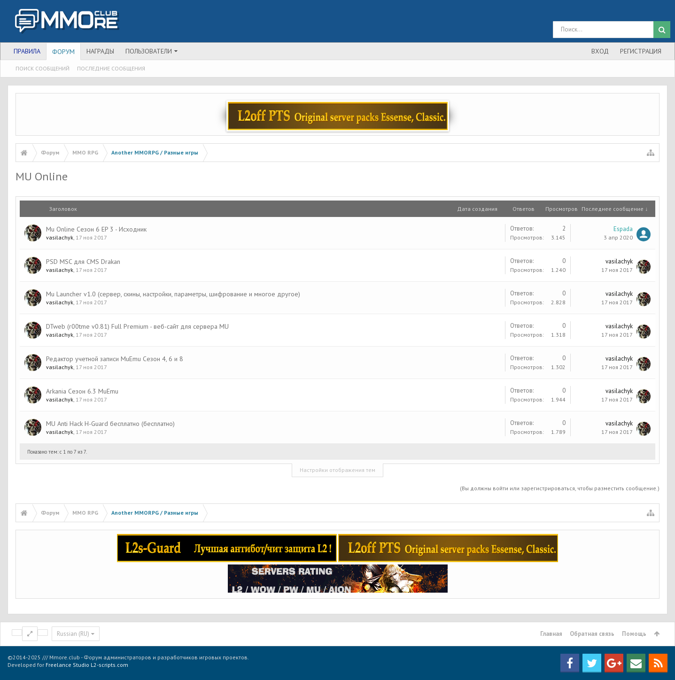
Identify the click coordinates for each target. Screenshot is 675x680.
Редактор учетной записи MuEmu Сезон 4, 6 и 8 (114, 359)
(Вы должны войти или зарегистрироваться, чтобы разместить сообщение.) (559, 488)
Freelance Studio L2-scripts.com (87, 664)
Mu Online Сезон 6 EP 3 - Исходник (96, 229)
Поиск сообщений (43, 68)
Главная (551, 634)
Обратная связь (592, 634)
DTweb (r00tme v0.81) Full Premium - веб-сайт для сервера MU (137, 326)
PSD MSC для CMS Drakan (83, 261)
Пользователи (148, 51)
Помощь (634, 634)
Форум (63, 51)
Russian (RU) (73, 634)
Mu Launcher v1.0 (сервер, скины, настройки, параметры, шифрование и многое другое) (173, 294)
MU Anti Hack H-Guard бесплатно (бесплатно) (110, 423)
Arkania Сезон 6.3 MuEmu (82, 391)
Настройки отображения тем (337, 469)
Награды (100, 51)
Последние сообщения (111, 68)
